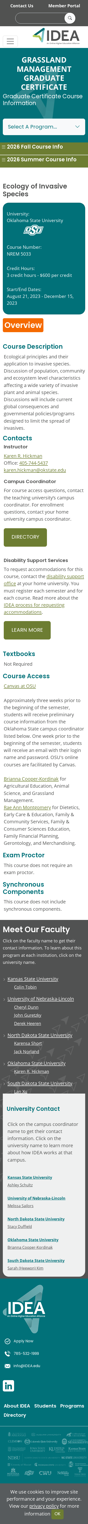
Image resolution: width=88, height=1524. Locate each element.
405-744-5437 (33, 463)
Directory (25, 537)
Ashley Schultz (20, 1184)
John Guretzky (27, 1015)
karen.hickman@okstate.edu (35, 470)
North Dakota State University (40, 1035)
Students (45, 1406)
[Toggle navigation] (10, 41)
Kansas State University (33, 979)
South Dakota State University (40, 1083)
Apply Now (19, 1341)
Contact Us (21, 6)
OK (57, 1514)
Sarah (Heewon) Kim (25, 1268)
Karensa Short (28, 1043)
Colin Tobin (25, 987)
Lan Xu (20, 1091)
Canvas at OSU (20, 686)
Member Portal (64, 6)
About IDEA (17, 1406)
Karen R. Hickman (23, 456)
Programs (72, 1406)
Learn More (27, 630)
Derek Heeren (27, 1023)
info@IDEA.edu (22, 1366)
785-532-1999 (22, 1354)
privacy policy (44, 1506)
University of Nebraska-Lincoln (41, 999)
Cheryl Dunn (26, 1007)
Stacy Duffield (20, 1226)
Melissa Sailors (21, 1205)
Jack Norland (26, 1051)
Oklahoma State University (36, 1063)
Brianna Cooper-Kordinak (31, 779)
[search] (44, 18)
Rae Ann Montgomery (27, 807)
